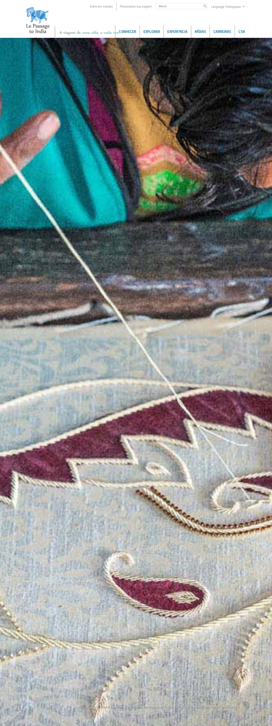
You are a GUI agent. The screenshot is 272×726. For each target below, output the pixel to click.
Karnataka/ (182, 706)
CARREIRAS (222, 31)
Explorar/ (117, 706)
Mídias (200, 31)
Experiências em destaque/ (144, 706)
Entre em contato (101, 6)
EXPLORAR (151, 31)
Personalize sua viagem (136, 6)
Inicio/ (105, 706)
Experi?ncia (177, 31)
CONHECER (127, 31)
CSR (241, 31)
